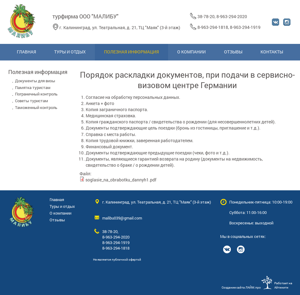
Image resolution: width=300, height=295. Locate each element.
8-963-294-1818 (212, 27)
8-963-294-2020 (231, 16)
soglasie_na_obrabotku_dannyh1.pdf (120, 180)
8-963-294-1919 (245, 27)
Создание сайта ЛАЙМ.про (241, 287)
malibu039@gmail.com (122, 218)
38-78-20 (206, 16)
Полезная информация (37, 72)
